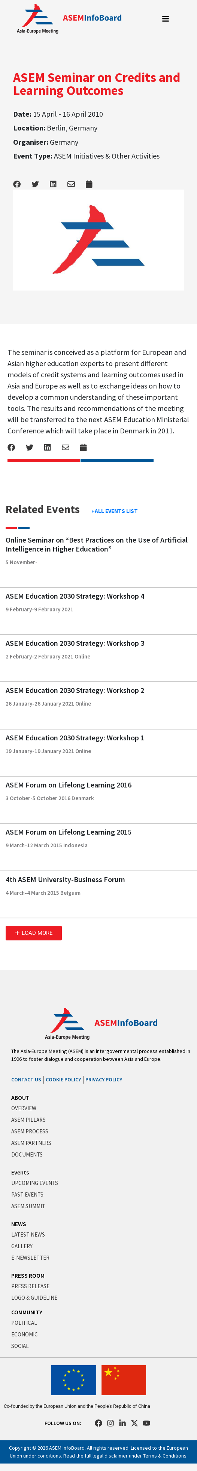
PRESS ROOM (28, 1275)
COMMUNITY (26, 1312)
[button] (34, 933)
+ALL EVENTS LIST (114, 511)
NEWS (18, 1224)
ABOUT (20, 1097)
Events (20, 1172)
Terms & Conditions (165, 1455)
